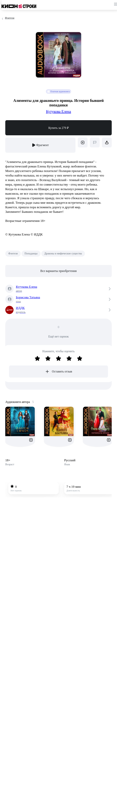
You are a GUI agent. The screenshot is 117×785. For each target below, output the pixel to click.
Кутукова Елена (58, 111)
